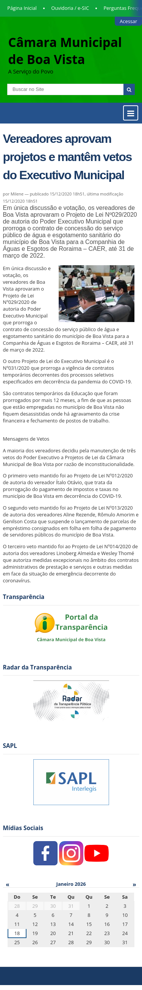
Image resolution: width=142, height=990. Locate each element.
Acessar (128, 21)
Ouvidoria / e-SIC (70, 8)
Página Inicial (22, 8)
